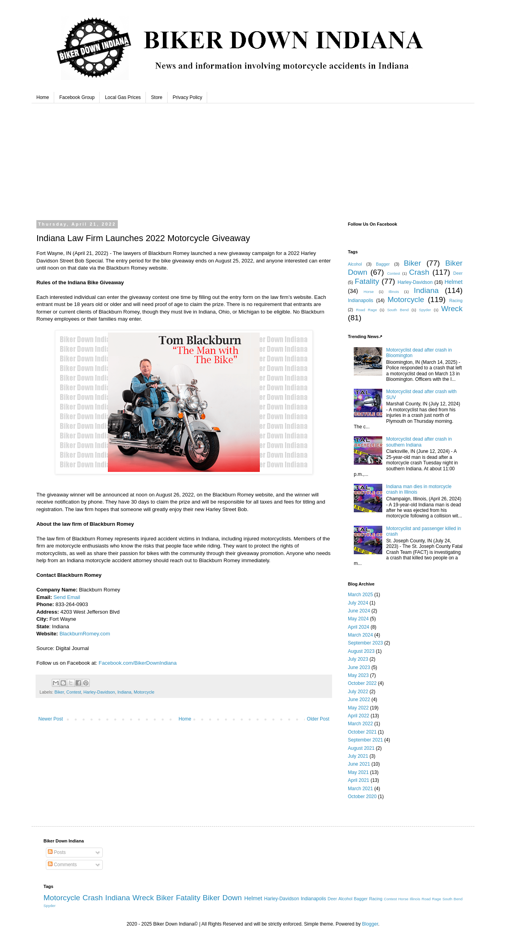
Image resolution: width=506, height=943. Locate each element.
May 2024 (358, 619)
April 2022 (358, 716)
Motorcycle (144, 692)
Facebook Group (76, 97)
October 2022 (362, 683)
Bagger (383, 264)
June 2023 (359, 667)
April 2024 (358, 627)
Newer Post (50, 719)
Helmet (453, 282)
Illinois (394, 291)
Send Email (66, 597)
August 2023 (361, 651)
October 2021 (362, 732)
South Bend (398, 310)
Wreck (452, 308)
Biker (59, 692)
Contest (73, 692)
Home (42, 97)
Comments (62, 864)
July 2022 (358, 691)
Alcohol (355, 264)
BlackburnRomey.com (84, 634)
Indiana (124, 692)
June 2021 (359, 764)
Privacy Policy (187, 97)
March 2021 (360, 788)
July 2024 (358, 603)
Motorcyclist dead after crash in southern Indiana (419, 441)
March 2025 (360, 594)
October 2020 (362, 796)
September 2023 (365, 643)
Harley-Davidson (99, 692)
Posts (57, 852)
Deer (458, 273)
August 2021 (361, 748)
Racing (456, 300)
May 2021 (358, 772)
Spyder (425, 310)
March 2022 (360, 723)
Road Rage (366, 310)
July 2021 (358, 756)
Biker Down (222, 898)
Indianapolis (360, 300)
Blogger (370, 924)
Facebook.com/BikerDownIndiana (138, 663)
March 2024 (360, 635)
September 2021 (365, 740)
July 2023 (358, 659)
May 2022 (358, 708)
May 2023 (358, 675)
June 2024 (359, 611)
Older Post (318, 719)
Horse (369, 291)
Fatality (367, 281)
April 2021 (358, 780)
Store (156, 97)
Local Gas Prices (123, 97)
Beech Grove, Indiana (253, 158)
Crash (419, 272)
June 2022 (359, 699)
